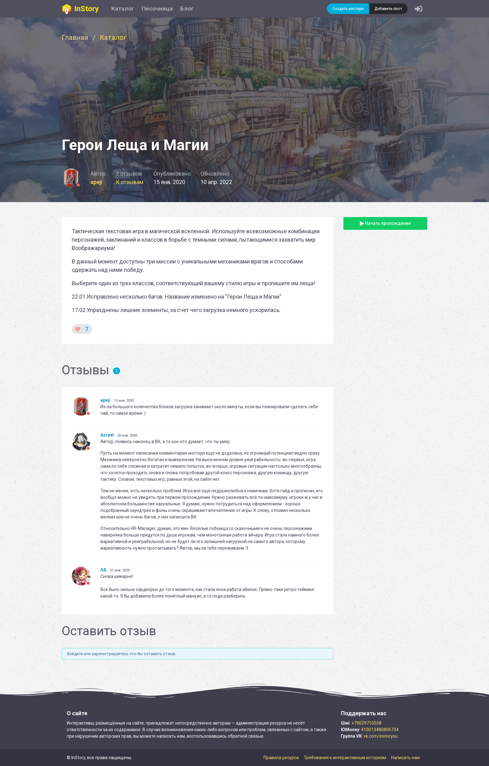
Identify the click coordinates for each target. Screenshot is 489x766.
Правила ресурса (281, 757)
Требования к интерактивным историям (345, 757)
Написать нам (405, 757)
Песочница (157, 8)
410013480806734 (380, 729)
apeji (96, 182)
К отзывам (129, 182)
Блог (187, 8)
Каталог (122, 8)
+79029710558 (366, 723)
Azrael (107, 435)
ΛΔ (103, 569)
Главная (75, 37)
